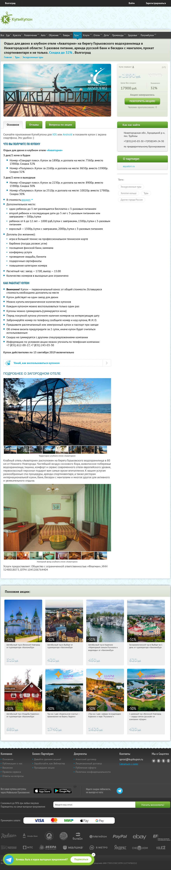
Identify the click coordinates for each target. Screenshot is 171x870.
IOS (55, 134)
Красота (17, 35)
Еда (8, 35)
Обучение (55, 35)
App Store (42, 791)
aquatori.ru (129, 166)
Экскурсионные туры (131, 186)
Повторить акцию (142, 101)
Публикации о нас (12, 763)
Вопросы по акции (60, 125)
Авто (44, 35)
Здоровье (133, 35)
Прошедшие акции (44, 767)
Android (68, 134)
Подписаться (81, 859)
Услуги (87, 35)
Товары (67, 35)
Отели (98, 35)
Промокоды (119, 35)
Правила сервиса (11, 771)
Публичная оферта (86, 767)
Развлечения (31, 35)
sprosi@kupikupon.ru (131, 759)
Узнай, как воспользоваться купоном (37, 363)
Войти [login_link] (132, 3)
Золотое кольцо (128, 193)
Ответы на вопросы (13, 776)
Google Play (63, 791)
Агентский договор (86, 759)
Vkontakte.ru (159, 761)
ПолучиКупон (148, 35)
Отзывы (34, 125)
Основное (13, 125)
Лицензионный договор (89, 763)
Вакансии (7, 767)
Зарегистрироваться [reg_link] (156, 3)
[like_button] (159, 67)
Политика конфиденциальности (93, 771)
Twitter (163, 761)
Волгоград (10, 3)
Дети (107, 35)
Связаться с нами (128, 763)
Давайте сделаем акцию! (47, 759)
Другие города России (132, 199)
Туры (77, 35)
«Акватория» (55, 150)
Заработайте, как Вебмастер (49, 763)
